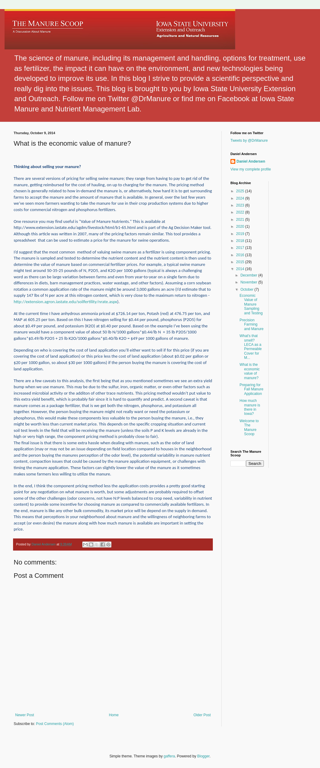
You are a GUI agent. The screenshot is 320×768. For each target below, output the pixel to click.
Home (114, 715)
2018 (240, 241)
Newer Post (24, 715)
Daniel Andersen (251, 161)
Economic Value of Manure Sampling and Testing (251, 304)
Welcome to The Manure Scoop (249, 427)
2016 (240, 255)
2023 (240, 205)
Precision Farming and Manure (252, 324)
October (247, 289)
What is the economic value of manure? (250, 371)
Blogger (203, 756)
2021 (240, 219)
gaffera (169, 756)
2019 (240, 234)
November (249, 282)
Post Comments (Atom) (55, 724)
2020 (240, 226)
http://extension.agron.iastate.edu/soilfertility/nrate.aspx (65, 301)
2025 (240, 191)
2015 (240, 262)
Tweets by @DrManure (249, 140)
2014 (240, 269)
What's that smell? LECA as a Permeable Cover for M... (251, 347)
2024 (240, 198)
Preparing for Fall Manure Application (251, 389)
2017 (240, 248)
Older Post (202, 715)
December (249, 275)
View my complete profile (250, 169)
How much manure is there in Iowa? (250, 407)
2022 (240, 212)
